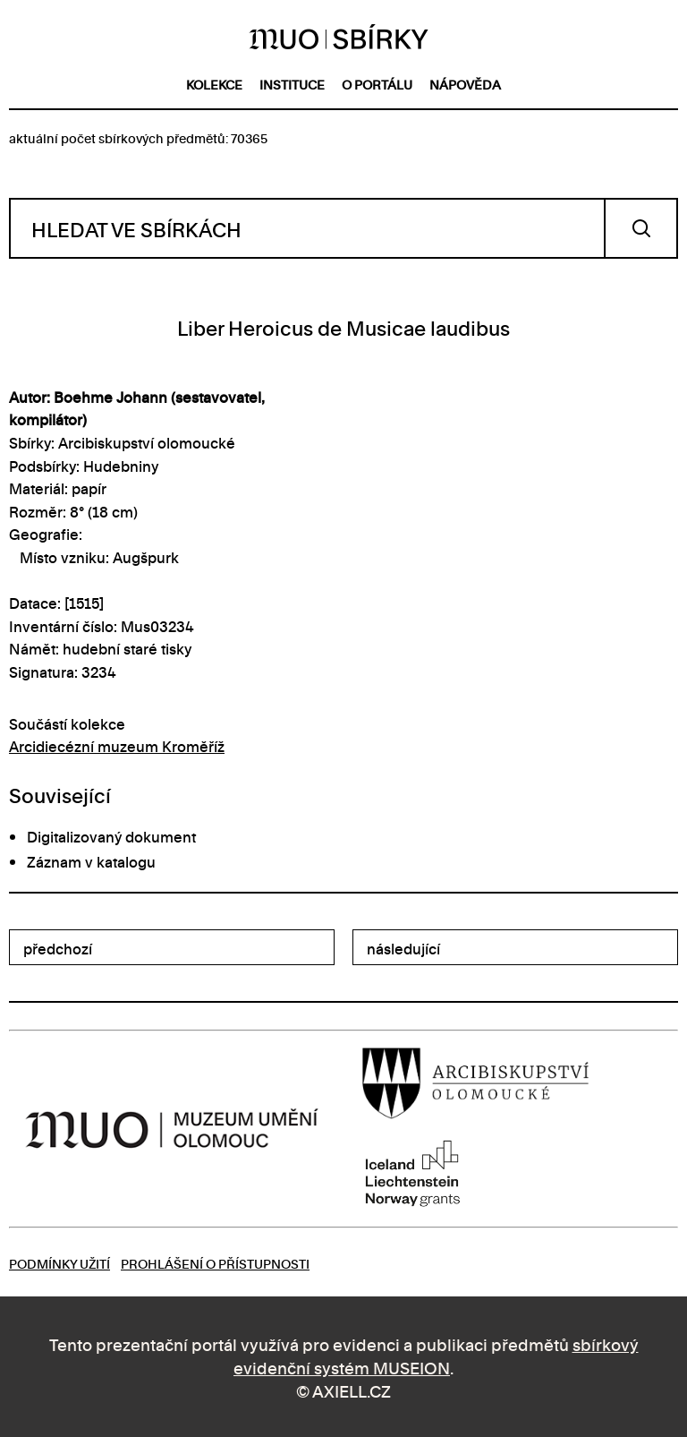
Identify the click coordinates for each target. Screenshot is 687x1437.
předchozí (57, 948)
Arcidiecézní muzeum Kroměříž (117, 746)
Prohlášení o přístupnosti (215, 1262)
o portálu (377, 83)
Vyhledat (641, 228)
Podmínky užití (59, 1262)
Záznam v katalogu (91, 861)
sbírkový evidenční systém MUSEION (436, 1355)
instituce (292, 83)
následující (403, 948)
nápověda (465, 83)
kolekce (214, 83)
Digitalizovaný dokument (111, 836)
